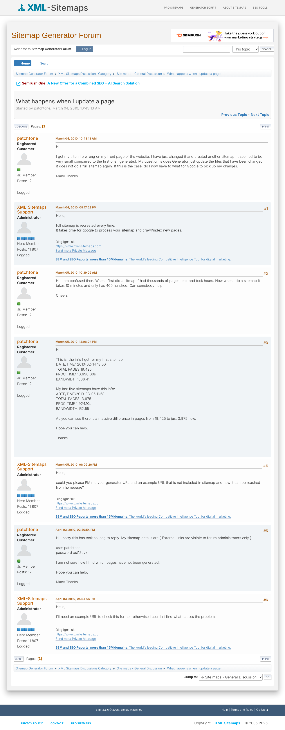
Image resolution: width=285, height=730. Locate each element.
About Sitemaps (234, 7)
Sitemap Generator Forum (56, 35)
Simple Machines (131, 709)
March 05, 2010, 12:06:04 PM (76, 341)
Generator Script (203, 7)
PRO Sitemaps (174, 7)
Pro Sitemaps (81, 723)
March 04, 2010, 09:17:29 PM (76, 207)
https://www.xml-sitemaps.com (78, 246)
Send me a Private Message (76, 250)
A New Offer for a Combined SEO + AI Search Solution (78, 83)
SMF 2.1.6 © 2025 (107, 709)
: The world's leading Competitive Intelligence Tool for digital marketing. (143, 259)
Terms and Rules (242, 709)
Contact (57, 723)
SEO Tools (260, 7)
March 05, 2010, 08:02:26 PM (76, 464)
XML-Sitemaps (227, 723)
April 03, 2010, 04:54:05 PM (75, 599)
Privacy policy (32, 723)
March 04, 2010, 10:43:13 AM (76, 138)
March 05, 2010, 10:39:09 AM (76, 272)
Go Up (18, 658)
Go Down (21, 126)
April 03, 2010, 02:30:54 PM (75, 529)
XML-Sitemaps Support (32, 209)
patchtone (27, 138)
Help (225, 709)
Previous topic (234, 114)
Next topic (260, 114)
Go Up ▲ (262, 709)
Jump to (190, 677)
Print (265, 126)
